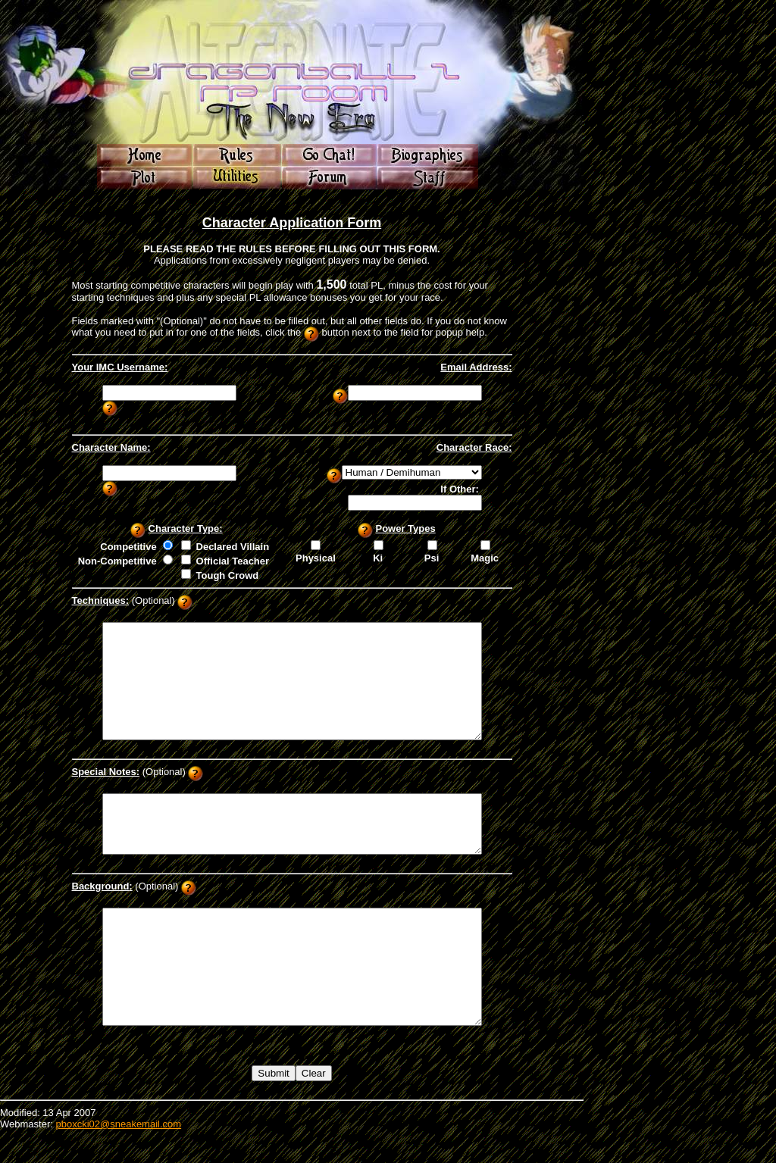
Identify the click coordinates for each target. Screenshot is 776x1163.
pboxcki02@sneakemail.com (118, 1157)
